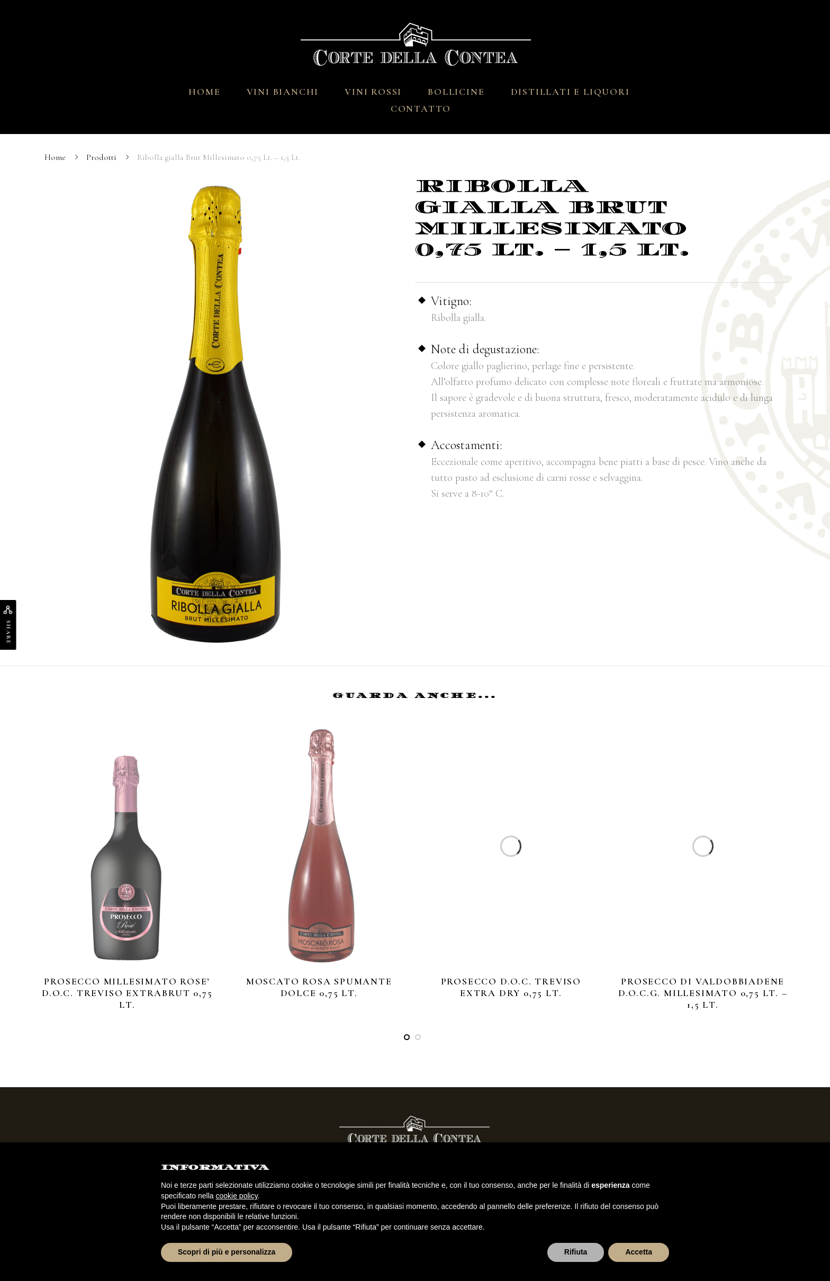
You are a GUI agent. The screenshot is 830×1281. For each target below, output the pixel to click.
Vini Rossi (373, 91)
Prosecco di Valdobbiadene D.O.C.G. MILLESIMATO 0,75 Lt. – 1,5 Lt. (703, 992)
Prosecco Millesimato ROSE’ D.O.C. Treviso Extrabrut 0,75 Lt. (127, 992)
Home (204, 91)
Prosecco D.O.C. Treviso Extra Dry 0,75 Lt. (511, 987)
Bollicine (456, 91)
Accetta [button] (638, 1252)
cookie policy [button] (237, 1196)
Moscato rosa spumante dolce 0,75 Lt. (319, 987)
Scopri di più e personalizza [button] (226, 1252)
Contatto (421, 108)
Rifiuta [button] (576, 1252)
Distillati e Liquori (570, 91)
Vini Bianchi (283, 91)
